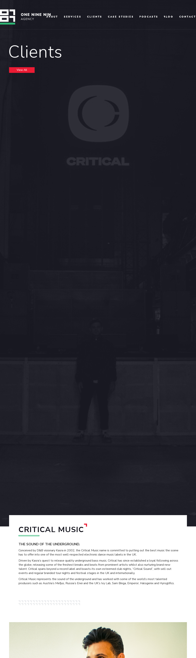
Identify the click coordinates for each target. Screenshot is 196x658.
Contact (187, 17)
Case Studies (121, 17)
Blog (168, 17)
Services (72, 17)
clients (94, 17)
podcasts (148, 17)
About (52, 17)
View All (22, 70)
